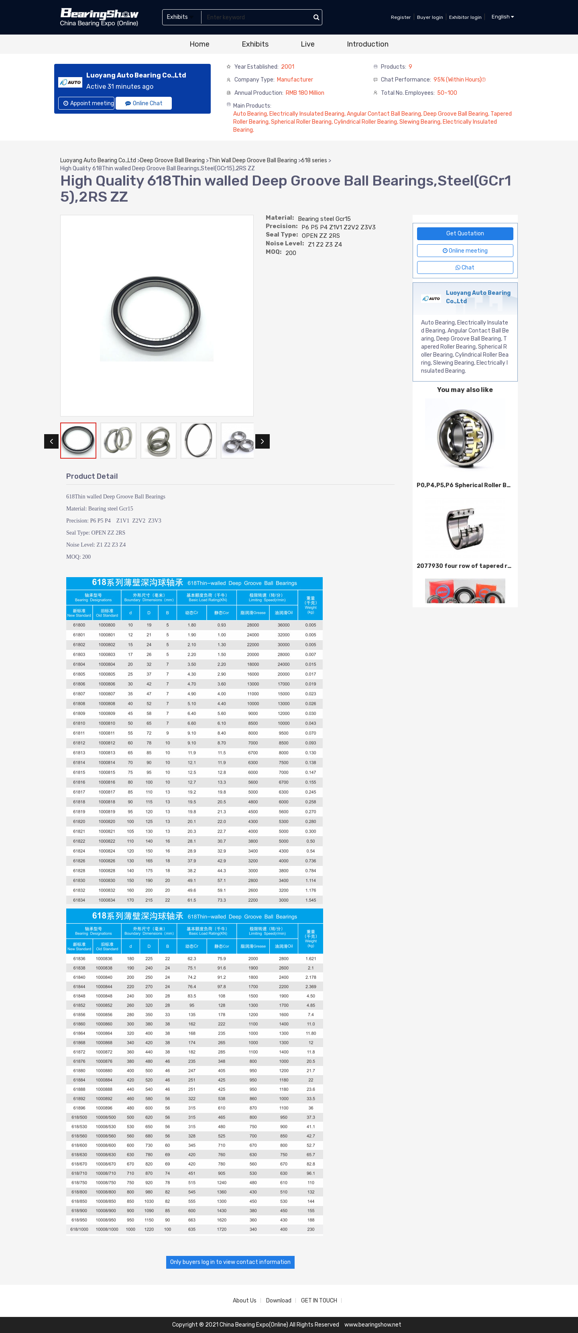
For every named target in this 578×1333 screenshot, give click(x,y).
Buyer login (430, 17)
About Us (244, 1300)
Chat (465, 267)
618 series (314, 160)
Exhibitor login (465, 17)
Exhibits (255, 44)
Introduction (368, 44)
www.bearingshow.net (372, 1324)
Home (199, 44)
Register (401, 17)
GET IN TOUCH (319, 1300)
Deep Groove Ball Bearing (172, 160)
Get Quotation (465, 233)
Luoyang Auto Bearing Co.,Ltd (98, 160)
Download (278, 1300)
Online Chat (144, 103)
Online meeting (465, 250)
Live (308, 44)
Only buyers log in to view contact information (230, 1262)
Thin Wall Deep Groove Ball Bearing (253, 160)
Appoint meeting (88, 103)
